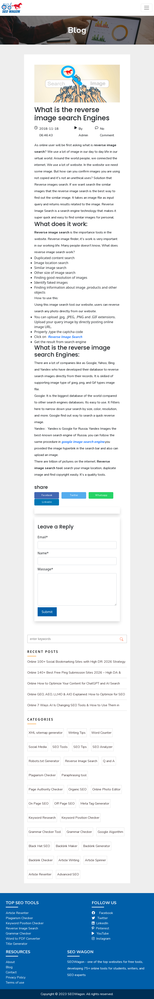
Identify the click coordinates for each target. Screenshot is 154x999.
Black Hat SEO (39, 846)
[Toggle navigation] (146, 8)
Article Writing (68, 860)
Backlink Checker (41, 860)
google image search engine (82, 442)
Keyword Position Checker (80, 817)
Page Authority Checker (46, 789)
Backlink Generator (96, 846)
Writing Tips (77, 732)
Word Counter (101, 732)
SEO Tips (80, 747)
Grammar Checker (79, 832)
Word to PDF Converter (23, 938)
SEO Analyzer (102, 747)
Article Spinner (95, 860)
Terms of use (15, 982)
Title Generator (16, 944)
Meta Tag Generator (94, 803)
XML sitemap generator (46, 732)
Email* (43, 537)
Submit (47, 612)
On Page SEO (39, 803)
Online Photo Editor (106, 789)
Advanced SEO (68, 874)
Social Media (38, 747)
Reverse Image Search (65, 337)
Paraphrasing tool (74, 775)
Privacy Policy (15, 977)
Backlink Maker (66, 846)
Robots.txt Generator (44, 761)
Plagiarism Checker (42, 775)
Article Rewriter (40, 874)
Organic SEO (77, 789)
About (10, 962)
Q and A (109, 761)
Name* (43, 553)
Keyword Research (42, 817)
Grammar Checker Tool (45, 832)
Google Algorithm (110, 832)
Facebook (102, 913)
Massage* (45, 569)
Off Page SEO (64, 803)
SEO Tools (60, 747)
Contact (11, 972)
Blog (9, 967)
